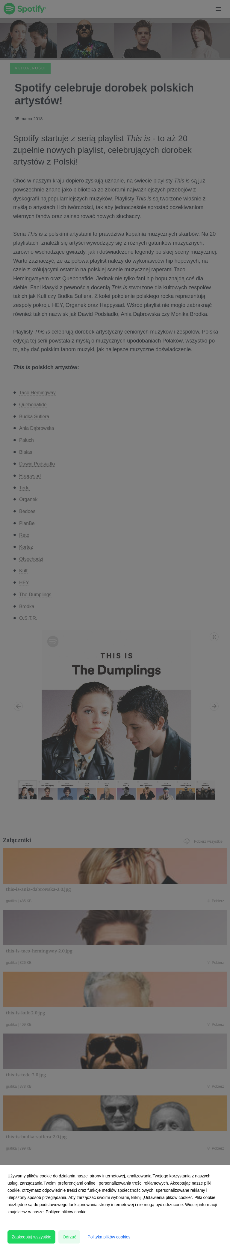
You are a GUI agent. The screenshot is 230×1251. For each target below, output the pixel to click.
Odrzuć (69, 1237)
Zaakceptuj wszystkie (31, 1237)
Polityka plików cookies (108, 1237)
